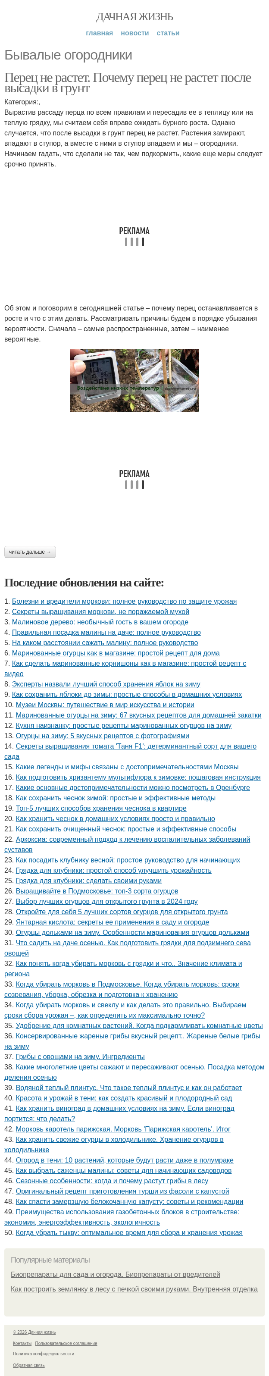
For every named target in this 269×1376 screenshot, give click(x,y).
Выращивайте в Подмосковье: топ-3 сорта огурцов (97, 891)
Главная (99, 33)
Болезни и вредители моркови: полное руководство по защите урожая (124, 601)
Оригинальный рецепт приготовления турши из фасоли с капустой (122, 1191)
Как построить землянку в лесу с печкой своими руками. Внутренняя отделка (134, 1289)
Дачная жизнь (134, 16)
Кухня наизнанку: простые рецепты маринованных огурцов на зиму (123, 725)
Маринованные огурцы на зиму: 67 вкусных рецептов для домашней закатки (139, 715)
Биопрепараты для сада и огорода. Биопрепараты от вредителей (115, 1274)
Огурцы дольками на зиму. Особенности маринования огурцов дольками (133, 932)
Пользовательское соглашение (66, 1343)
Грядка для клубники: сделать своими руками (89, 880)
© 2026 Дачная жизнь (34, 1332)
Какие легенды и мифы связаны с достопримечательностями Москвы (127, 767)
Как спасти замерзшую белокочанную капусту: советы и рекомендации (130, 1201)
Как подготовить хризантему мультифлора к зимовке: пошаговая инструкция (138, 777)
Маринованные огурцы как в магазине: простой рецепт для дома (116, 653)
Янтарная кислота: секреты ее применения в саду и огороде (113, 922)
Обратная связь (29, 1365)
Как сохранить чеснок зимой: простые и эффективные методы (116, 798)
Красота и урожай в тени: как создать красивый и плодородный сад (124, 1098)
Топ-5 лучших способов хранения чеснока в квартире (101, 808)
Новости (135, 33)
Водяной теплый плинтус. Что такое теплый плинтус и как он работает (129, 1087)
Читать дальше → (30, 552)
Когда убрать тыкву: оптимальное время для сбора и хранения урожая (129, 1232)
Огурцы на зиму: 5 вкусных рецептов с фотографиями (102, 736)
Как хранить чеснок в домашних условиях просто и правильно (115, 818)
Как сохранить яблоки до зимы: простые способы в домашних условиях (127, 694)
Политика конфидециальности (43, 1353)
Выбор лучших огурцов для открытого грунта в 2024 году (107, 901)
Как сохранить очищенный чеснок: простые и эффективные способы (126, 829)
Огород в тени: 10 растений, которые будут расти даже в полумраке (125, 1160)
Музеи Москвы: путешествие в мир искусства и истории (105, 704)
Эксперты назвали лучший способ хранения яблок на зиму (106, 684)
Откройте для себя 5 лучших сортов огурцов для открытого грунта (122, 911)
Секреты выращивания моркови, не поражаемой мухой (100, 611)
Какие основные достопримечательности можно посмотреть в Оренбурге (133, 787)
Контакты (22, 1343)
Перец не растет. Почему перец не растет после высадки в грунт (127, 82)
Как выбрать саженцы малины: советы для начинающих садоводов (124, 1170)
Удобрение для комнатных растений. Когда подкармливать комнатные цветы (139, 1025)
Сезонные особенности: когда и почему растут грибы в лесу (112, 1181)
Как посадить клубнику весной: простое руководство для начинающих (128, 860)
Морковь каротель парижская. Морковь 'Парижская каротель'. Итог (123, 1129)
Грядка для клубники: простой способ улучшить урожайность (114, 870)
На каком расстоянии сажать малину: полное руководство (105, 642)
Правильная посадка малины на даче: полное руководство (106, 632)
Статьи (168, 33)
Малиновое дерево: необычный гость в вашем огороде (100, 622)
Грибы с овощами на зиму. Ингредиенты (80, 1056)
